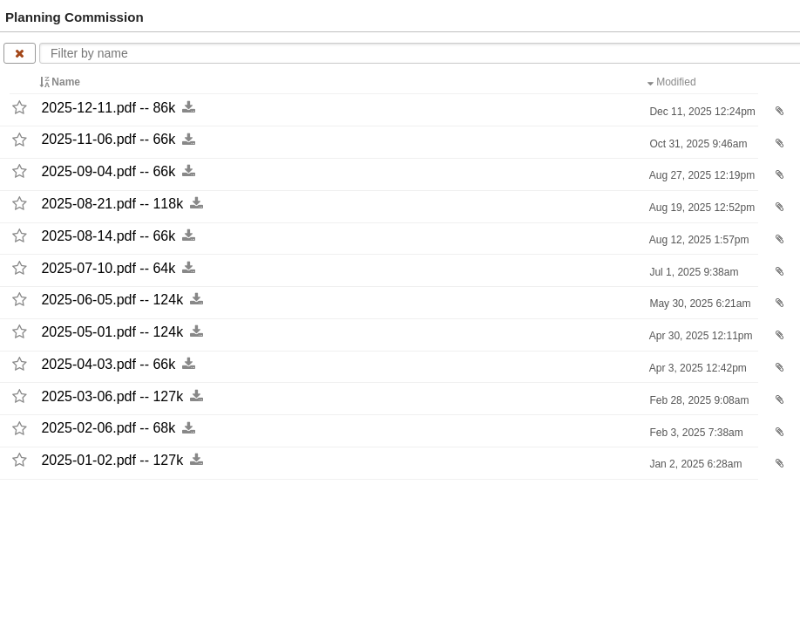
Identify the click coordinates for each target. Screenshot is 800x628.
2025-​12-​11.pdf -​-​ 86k (108, 107)
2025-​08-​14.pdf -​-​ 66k (108, 236)
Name (61, 82)
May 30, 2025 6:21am (698, 303)
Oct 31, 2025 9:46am (697, 144)
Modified (673, 82)
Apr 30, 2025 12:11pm (699, 336)
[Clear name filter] (19, 53)
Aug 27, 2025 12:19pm (701, 175)
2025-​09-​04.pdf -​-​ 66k (108, 171)
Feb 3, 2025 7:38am (695, 433)
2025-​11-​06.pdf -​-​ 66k (108, 140)
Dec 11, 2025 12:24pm (701, 112)
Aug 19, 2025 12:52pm (701, 207)
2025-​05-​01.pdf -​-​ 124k (112, 331)
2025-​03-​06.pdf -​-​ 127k (112, 396)
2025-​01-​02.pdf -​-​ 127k (112, 460)
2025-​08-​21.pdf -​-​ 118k (112, 203)
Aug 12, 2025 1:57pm (698, 240)
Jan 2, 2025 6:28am (694, 464)
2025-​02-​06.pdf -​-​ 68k (108, 428)
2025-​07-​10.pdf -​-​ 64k (108, 268)
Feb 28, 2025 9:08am (698, 400)
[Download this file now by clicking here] (188, 107)
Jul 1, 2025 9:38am (692, 272)
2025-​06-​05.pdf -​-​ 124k (112, 299)
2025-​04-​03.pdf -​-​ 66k (108, 364)
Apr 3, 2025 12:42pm (697, 368)
